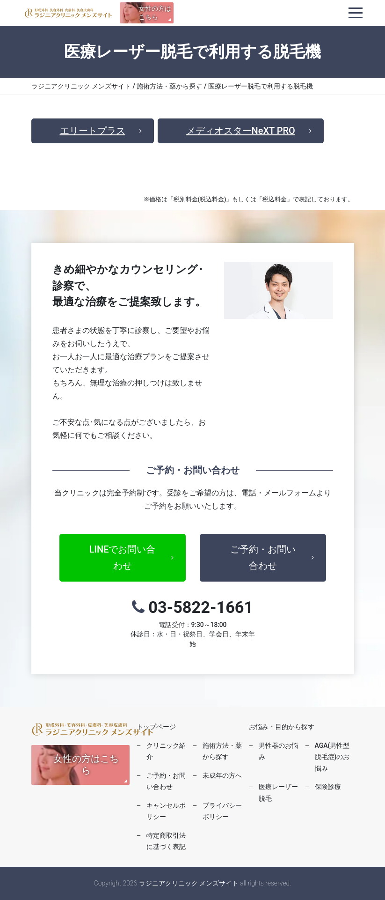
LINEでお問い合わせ (122, 557)
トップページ (156, 726)
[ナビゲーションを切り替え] (356, 13)
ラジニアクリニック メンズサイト (68, 13)
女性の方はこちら (154, 13)
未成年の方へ (222, 775)
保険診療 (328, 786)
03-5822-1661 (193, 623)
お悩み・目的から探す (281, 726)
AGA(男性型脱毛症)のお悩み (332, 757)
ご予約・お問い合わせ (263, 557)
